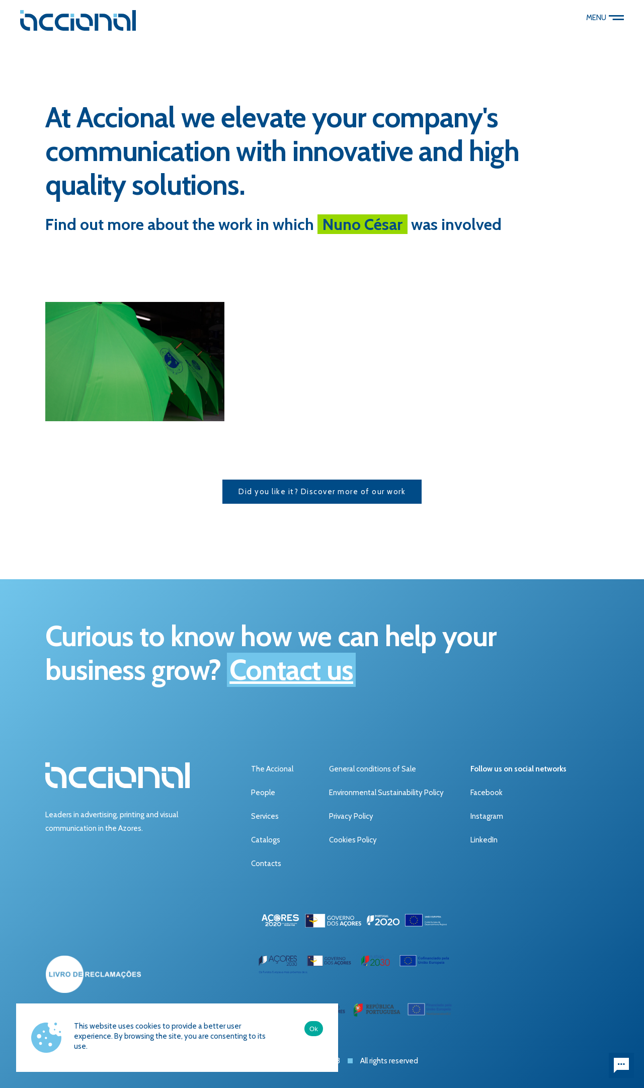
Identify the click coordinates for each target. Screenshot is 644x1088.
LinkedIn (484, 839)
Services (265, 816)
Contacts (266, 863)
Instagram (486, 816)
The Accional (272, 768)
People (263, 792)
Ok (313, 1029)
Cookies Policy (353, 839)
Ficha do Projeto (277, 1027)
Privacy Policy (351, 816)
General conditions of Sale (372, 768)
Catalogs (265, 839)
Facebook (486, 792)
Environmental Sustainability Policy (386, 792)
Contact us (291, 670)
